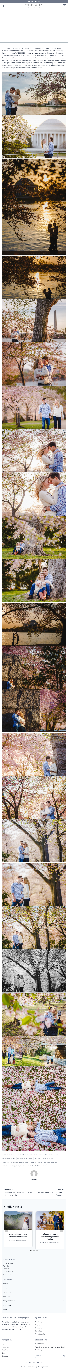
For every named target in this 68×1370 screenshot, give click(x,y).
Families (6, 1266)
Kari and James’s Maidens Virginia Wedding (49, 1192)
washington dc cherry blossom (36, 1165)
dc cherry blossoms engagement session (29, 1154)
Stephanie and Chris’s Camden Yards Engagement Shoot (18, 1192)
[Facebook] (26, 1362)
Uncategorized (8, 1271)
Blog (5, 1288)
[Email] (35, 1)
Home (5, 1283)
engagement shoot (8, 1158)
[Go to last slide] (6, 1230)
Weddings (7, 1274)
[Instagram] (28, 1)
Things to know (9, 1301)
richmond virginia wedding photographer (15, 1162)
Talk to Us (6, 1296)
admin (34, 1179)
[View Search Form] (3, 6)
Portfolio (5, 1350)
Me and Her (7, 1292)
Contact (5, 1356)
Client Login (7, 1305)
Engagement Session (51, 1154)
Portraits (6, 1269)
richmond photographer (25, 1158)
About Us (5, 1347)
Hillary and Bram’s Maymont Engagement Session (50, 1236)
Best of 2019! (40, 1344)
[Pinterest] (39, 1)
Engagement (8, 1263)
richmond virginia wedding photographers (44, 1162)
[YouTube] (32, 1)
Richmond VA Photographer (44, 1158)
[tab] (30, 1250)
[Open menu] (64, 6)
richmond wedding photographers (13, 1165)
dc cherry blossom (8, 1154)
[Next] (61, 1230)
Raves (5, 1309)
